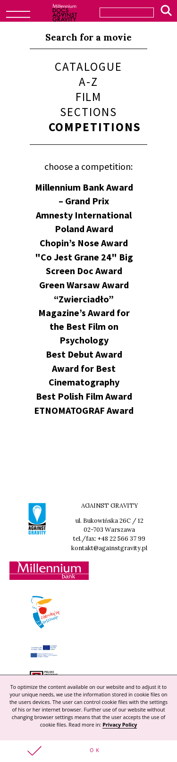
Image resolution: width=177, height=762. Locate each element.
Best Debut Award (84, 354)
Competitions (95, 126)
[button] (88, 751)
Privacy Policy (119, 724)
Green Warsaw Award (84, 285)
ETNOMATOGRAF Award (84, 410)
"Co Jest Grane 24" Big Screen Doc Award (84, 263)
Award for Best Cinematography (84, 375)
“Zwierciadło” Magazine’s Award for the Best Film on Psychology (84, 319)
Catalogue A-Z (88, 74)
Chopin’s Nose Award (84, 243)
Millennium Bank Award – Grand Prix (84, 194)
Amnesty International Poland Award (84, 221)
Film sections (88, 104)
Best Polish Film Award (84, 396)
